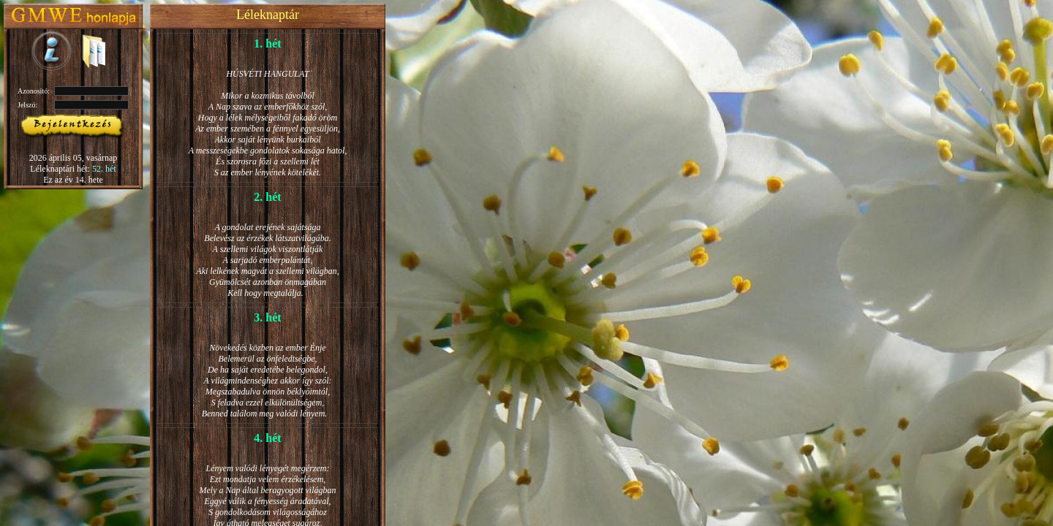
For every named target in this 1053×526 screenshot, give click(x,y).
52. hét (104, 169)
